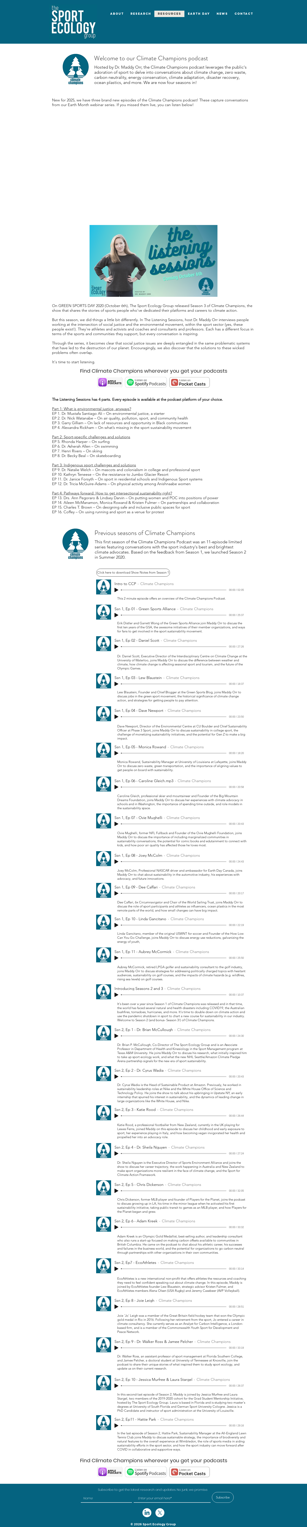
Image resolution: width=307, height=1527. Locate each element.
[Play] (116, 590)
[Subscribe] (223, 1497)
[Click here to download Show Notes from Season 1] (133, 573)
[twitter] (146, 1512)
